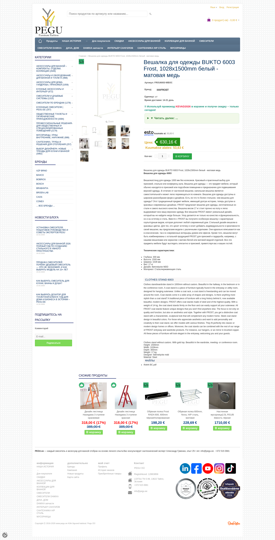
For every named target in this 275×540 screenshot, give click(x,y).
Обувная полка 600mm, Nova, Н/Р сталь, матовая (190, 414)
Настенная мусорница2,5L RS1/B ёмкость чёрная (222, 414)
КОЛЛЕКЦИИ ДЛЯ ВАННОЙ (180, 41)
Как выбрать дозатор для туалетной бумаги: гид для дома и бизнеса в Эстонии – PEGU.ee (54, 299)
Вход (221, 7)
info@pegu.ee (207, 451)
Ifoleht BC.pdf (150, 365)
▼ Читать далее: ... (164, 118)
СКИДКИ (119, 41)
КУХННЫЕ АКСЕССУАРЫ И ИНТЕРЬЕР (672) (50, 90)
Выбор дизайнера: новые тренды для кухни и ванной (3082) (52, 151)
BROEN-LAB (42, 192)
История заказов (106, 470)
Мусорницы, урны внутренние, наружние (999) (52, 136)
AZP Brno (41, 170)
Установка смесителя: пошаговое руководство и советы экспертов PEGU (54, 231)
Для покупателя (101, 41)
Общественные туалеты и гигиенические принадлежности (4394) (51, 116)
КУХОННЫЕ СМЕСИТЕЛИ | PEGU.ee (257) (49, 108)
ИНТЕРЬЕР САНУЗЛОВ (120, 48)
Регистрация (233, 7)
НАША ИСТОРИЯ (71, 41)
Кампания (72, 470)
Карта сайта (73, 477)
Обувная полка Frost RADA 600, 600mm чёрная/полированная (158, 414)
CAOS (39, 197)
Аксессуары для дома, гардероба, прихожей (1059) (52, 83)
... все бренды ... (45, 206)
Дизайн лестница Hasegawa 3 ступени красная (126, 414)
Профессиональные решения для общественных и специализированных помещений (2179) (54, 127)
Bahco (40, 175)
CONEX (40, 201)
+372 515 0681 (141, 485)
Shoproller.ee (234, 523)
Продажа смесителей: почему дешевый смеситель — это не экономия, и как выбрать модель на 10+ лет (54, 267)
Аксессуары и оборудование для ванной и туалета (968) (53, 76)
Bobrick (41, 179)
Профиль (102, 466)
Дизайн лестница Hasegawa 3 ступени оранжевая (94, 414)
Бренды (71, 466)
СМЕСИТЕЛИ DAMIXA (50, 48)
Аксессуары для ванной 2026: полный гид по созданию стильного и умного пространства (54, 248)
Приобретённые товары (109, 473)
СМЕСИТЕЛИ (206, 41)
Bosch (40, 184)
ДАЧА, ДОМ (72, 48)
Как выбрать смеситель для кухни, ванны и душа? (54, 283)
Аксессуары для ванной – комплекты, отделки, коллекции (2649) (51, 68)
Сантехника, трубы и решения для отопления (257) (53, 143)
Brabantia (42, 188)
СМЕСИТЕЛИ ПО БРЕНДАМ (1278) (53, 103)
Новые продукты (75, 473)
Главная (82, 56)
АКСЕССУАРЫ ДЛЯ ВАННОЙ (144, 41)
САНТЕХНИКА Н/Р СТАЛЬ (152, 48)
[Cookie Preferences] (5, 535)
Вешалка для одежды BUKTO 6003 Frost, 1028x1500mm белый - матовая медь (123, 56)
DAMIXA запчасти (93, 48)
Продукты (52, 41)
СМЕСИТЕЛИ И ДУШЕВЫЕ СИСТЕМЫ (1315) (49, 97)
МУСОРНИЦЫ (178, 48)
